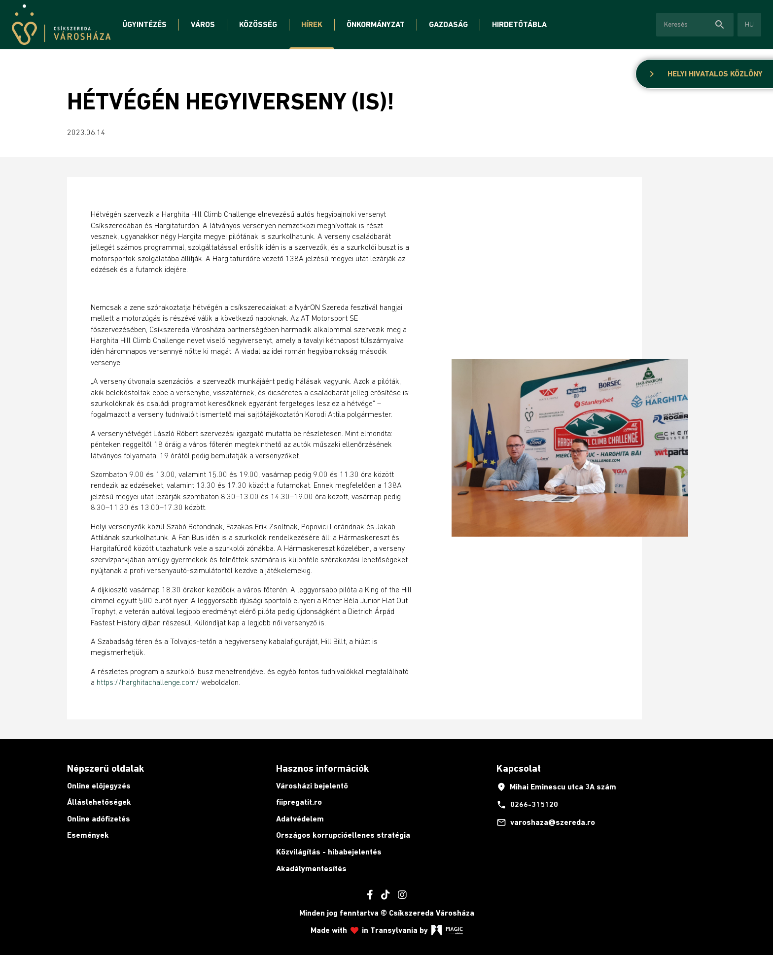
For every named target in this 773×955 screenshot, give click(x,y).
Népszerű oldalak (105, 768)
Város (203, 24)
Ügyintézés (144, 24)
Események (88, 835)
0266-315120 (527, 805)
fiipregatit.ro (299, 802)
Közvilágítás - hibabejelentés (329, 851)
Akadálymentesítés (311, 868)
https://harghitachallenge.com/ (148, 682)
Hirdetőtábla (519, 24)
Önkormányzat (376, 24)
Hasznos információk (322, 768)
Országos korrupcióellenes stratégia (343, 835)
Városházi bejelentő (312, 785)
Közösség (258, 24)
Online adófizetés (98, 818)
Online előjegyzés (99, 785)
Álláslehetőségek (99, 802)
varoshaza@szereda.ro (545, 822)
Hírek (311, 24)
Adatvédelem (300, 818)
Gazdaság (448, 24)
